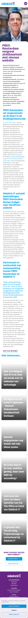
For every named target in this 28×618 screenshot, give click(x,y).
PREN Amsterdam (16, 155)
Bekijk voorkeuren (14, 614)
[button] (25, 3)
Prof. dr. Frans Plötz (9, 122)
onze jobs (14, 588)
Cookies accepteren (14, 606)
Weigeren (14, 610)
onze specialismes (14, 579)
